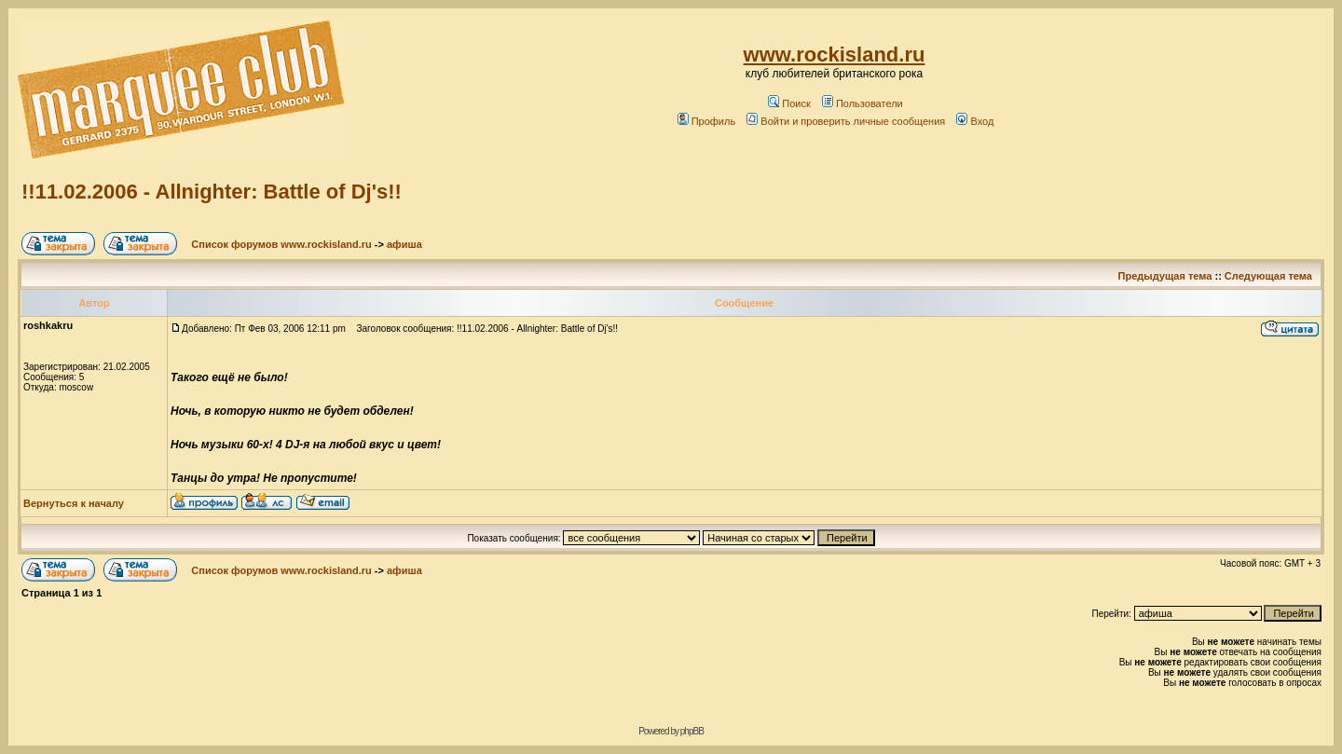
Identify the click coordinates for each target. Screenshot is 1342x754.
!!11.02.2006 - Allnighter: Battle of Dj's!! (211, 191)
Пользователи (862, 103)
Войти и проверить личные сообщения (845, 121)
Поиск (789, 103)
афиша (404, 244)
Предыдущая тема (1165, 275)
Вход (974, 121)
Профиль (707, 121)
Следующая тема (1268, 275)
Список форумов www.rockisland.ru (281, 244)
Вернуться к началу (73, 503)
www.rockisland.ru (834, 54)
